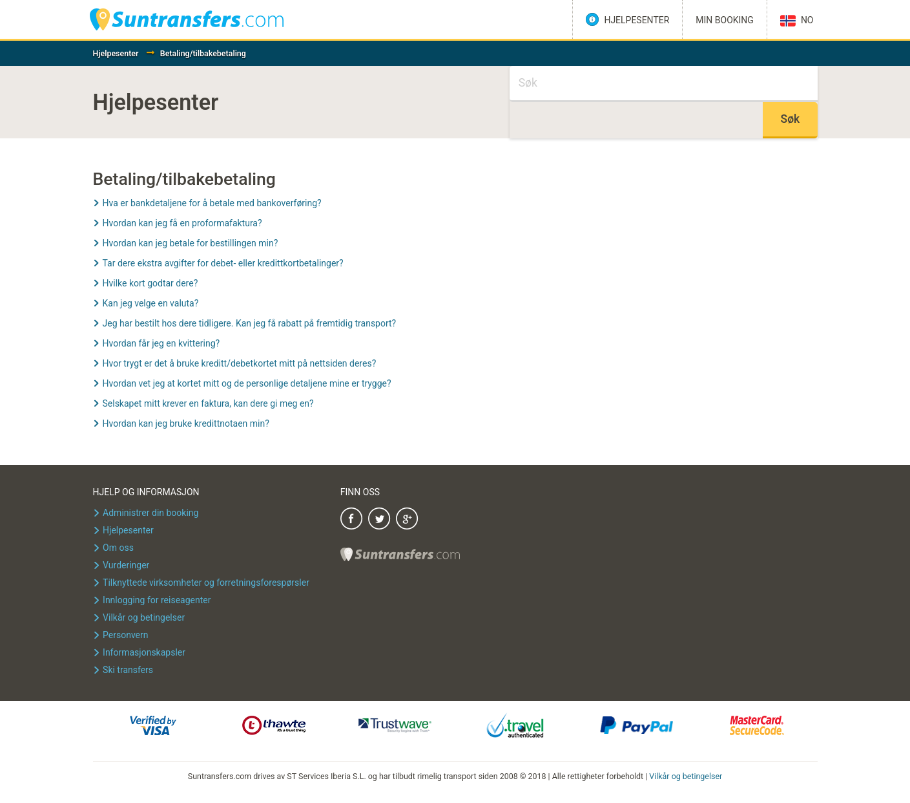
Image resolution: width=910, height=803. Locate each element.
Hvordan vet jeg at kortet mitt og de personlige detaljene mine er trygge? (247, 383)
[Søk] (664, 84)
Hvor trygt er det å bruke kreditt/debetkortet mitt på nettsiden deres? (240, 363)
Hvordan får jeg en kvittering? (161, 343)
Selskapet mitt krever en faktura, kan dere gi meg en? (208, 403)
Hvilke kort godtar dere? (150, 283)
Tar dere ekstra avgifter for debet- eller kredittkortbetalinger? (223, 263)
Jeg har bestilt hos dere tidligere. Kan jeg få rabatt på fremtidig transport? (250, 323)
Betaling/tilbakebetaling (203, 53)
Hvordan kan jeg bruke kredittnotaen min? (186, 423)
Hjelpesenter (116, 53)
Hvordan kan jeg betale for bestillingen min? (190, 243)
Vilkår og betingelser (685, 776)
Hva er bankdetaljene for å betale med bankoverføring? (212, 203)
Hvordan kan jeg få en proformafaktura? (182, 223)
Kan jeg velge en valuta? (151, 303)
